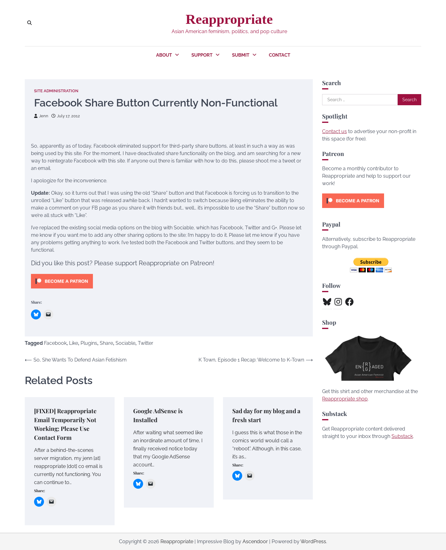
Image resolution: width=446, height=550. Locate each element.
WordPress (313, 541)
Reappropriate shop (345, 399)
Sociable (125, 343)
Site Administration (56, 91)
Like (73, 343)
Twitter (145, 343)
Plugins (89, 343)
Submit (240, 55)
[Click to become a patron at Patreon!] (62, 290)
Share (106, 343)
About (164, 55)
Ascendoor (255, 541)
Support (201, 55)
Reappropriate (229, 19)
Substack (402, 436)
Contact (279, 55)
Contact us (334, 131)
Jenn (41, 116)
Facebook (55, 343)
